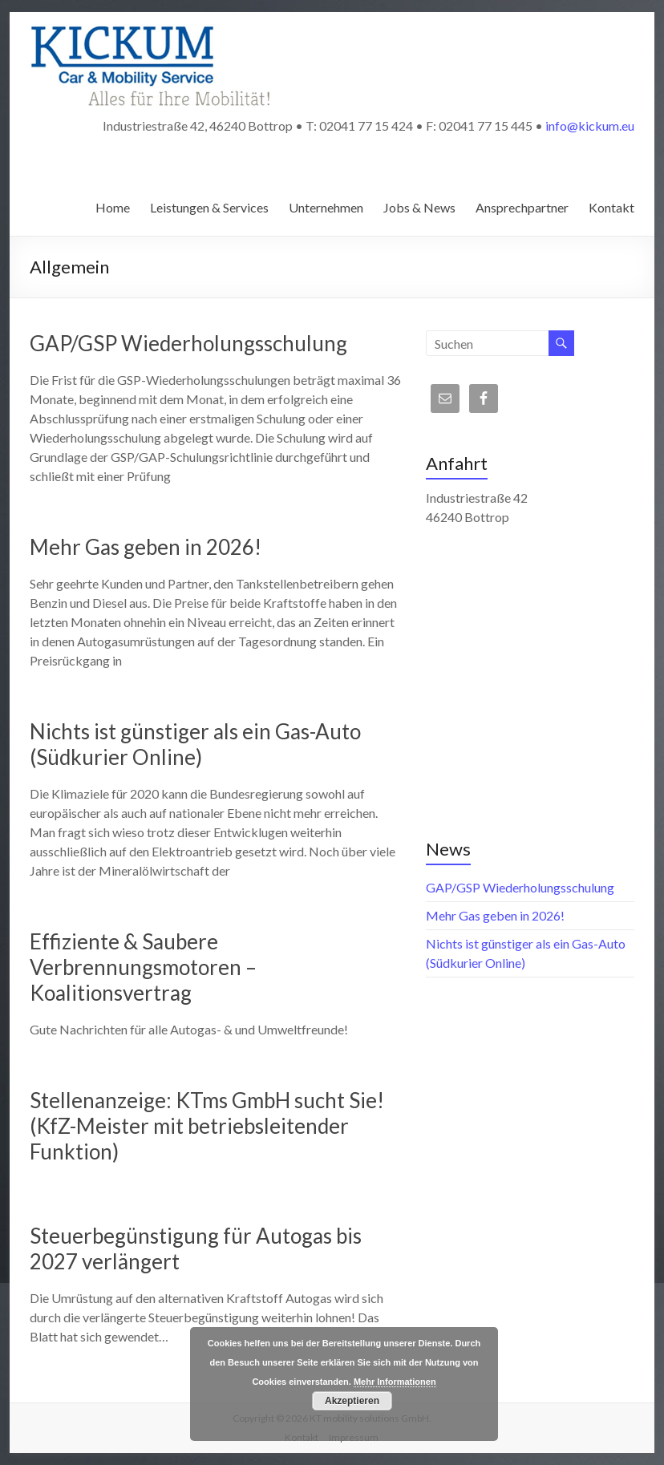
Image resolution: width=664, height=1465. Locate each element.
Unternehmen (326, 207)
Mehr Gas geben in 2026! (145, 547)
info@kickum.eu (589, 125)
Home (112, 207)
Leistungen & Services (209, 207)
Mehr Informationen (395, 1381)
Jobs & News (419, 207)
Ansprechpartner (522, 207)
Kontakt (611, 207)
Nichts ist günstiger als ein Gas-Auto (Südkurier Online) (195, 744)
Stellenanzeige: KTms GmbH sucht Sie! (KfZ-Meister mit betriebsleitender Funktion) (207, 1125)
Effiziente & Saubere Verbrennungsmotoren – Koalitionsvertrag (143, 967)
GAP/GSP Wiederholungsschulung (188, 343)
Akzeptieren (352, 1400)
